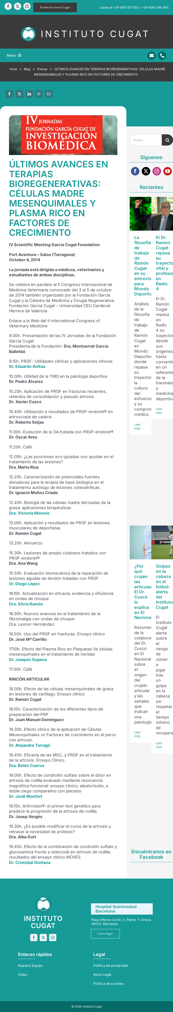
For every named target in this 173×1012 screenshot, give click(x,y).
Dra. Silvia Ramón (26, 604)
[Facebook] (9, 94)
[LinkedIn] (29, 94)
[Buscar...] (146, 140)
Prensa (42, 69)
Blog (27, 69)
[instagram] (27, 6)
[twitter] (17, 6)
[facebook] (8, 6)
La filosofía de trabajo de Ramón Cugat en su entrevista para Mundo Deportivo (144, 266)
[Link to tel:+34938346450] (162, 56)
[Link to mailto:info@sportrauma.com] (151, 56)
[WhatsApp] (39, 94)
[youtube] (167, 171)
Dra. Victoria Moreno (29, 513)
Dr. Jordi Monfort (25, 796)
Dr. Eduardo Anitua (27, 366)
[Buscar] (167, 140)
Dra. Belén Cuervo (26, 765)
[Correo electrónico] (49, 94)
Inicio (13, 69)
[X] (19, 94)
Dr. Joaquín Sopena (28, 659)
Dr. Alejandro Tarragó (29, 745)
